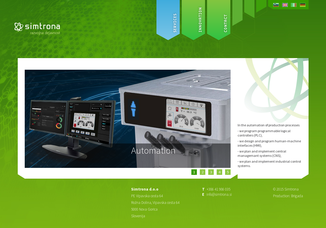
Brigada (297, 195)
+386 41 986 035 (218, 189)
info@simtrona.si (219, 194)
